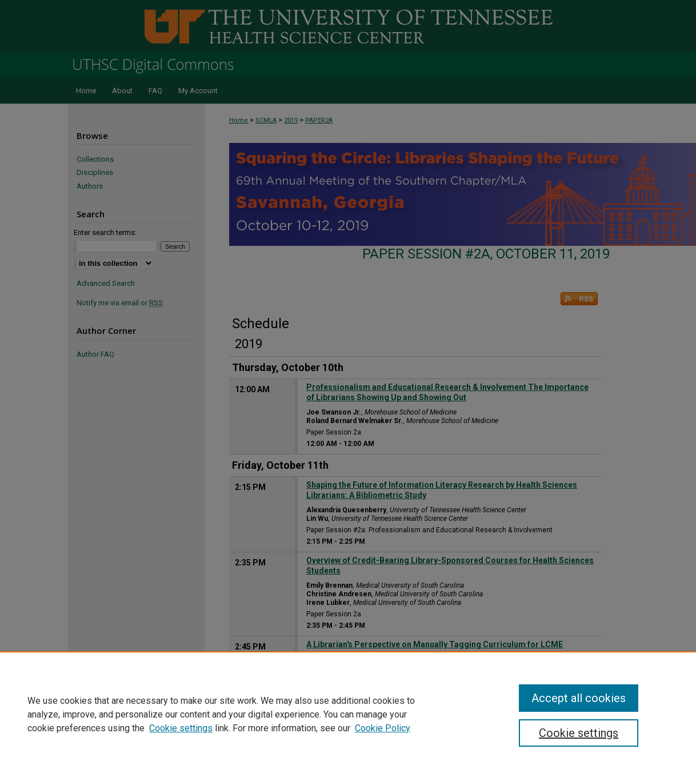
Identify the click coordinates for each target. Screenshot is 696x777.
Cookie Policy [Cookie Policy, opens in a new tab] (382, 728)
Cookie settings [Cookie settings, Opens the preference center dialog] (578, 733)
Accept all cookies (578, 698)
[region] (348, 714)
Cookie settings (181, 728)
